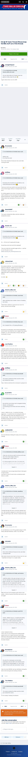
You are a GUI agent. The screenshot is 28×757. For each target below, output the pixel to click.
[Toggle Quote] (3, 70)
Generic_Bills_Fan (7, 72)
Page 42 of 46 (14, 59)
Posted (11, 66)
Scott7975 (20, 611)
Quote (6, 85)
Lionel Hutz (20, 295)
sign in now (8, 723)
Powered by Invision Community (14, 754)
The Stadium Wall (15, 49)
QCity (18, 321)
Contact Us (14, 751)
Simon (4, 47)
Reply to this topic (14, 54)
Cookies (20, 751)
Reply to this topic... (8, 729)
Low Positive (20, 573)
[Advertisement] (14, 25)
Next (23, 59)
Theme (8, 751)
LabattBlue (20, 491)
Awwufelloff (20, 373)
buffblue (19, 451)
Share (7, 737)
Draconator (20, 547)
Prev (5, 59)
